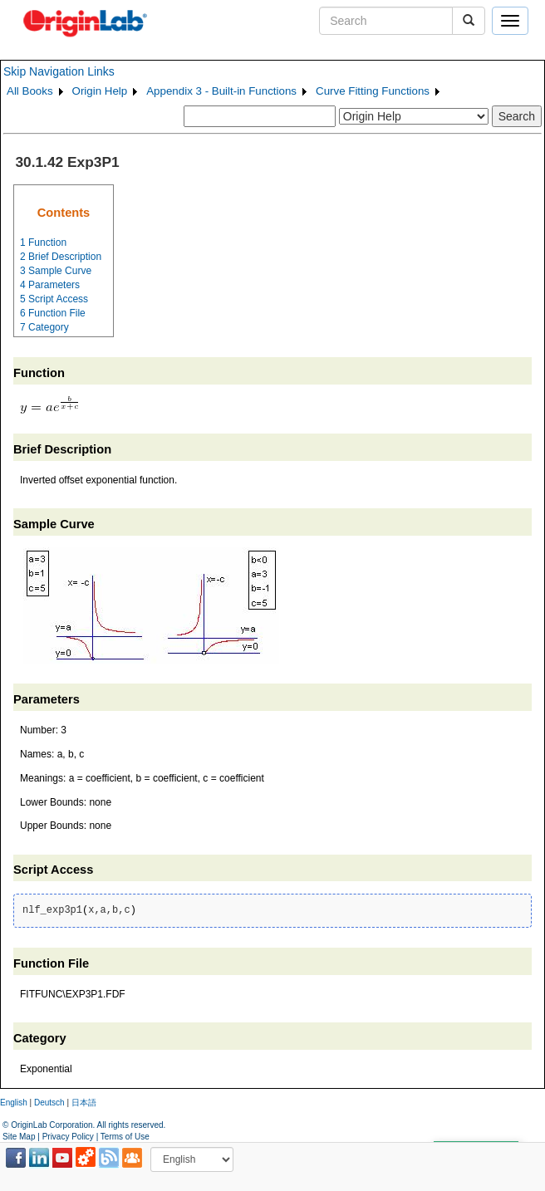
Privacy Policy (68, 1136)
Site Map (18, 1136)
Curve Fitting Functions (373, 91)
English (13, 1102)
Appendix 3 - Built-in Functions (221, 91)
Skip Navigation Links (59, 71)
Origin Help (100, 91)
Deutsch (49, 1102)
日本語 (83, 1102)
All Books (30, 91)
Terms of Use (125, 1136)
